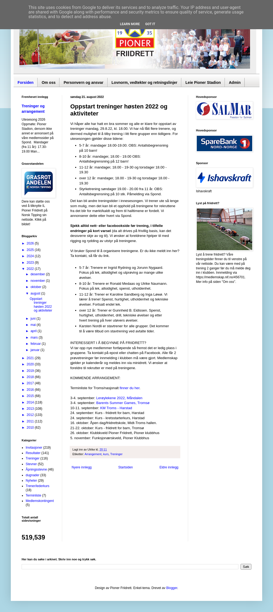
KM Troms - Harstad (116, 408)
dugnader (32, 475)
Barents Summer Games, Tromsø (122, 403)
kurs (105, 454)
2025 (31, 250)
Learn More (130, 24)
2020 (31, 364)
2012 (31, 415)
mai (34, 325)
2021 (31, 358)
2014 (31, 402)
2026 (31, 243)
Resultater (33, 453)
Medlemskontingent (40, 501)
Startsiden (125, 467)
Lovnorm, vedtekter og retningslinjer (145, 82)
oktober (36, 287)
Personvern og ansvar (83, 82)
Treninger (116, 454)
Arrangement (93, 454)
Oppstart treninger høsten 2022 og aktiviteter (41, 304)
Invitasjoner (34, 447)
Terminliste (33, 495)
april (34, 331)
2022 (31, 269)
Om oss (48, 82)
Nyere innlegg (82, 467)
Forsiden (26, 82)
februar (36, 344)
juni (33, 318)
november (38, 281)
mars (35, 337)
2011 (31, 421)
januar (36, 350)
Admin (235, 82)
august (36, 293)
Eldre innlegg (168, 467)
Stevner (31, 464)
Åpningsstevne (36, 469)
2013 (31, 409)
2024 (31, 256)
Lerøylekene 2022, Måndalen (119, 398)
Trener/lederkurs (37, 486)
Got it (150, 24)
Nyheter (31, 480)
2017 (31, 383)
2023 (31, 262)
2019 (31, 371)
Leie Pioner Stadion (203, 82)
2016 (31, 390)
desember (38, 274)
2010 (31, 427)
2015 (31, 396)
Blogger (171, 588)
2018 (31, 377)
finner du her (129, 388)
